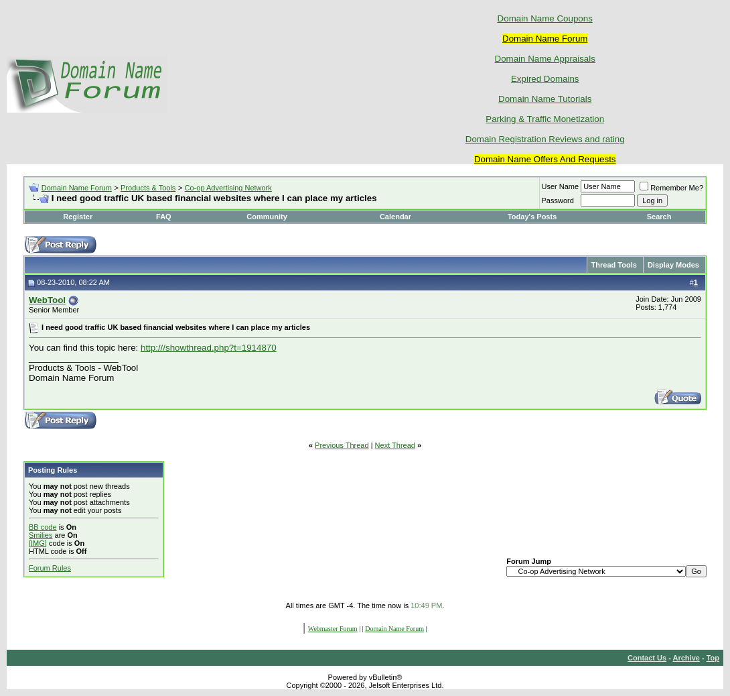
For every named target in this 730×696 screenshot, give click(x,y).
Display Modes (673, 265)
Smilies (40, 535)
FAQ (163, 217)
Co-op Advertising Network (228, 188)
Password (558, 200)
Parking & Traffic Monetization (545, 119)
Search (659, 217)
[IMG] (38, 543)
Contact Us (647, 658)
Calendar (395, 217)
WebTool (47, 300)
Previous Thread (342, 445)
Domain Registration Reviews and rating (545, 139)
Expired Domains (545, 79)
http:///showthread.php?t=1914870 (209, 348)
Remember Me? (671, 188)
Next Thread (395, 445)
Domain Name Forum (77, 188)
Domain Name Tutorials (544, 99)
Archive (686, 658)
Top (713, 658)
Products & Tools (148, 188)
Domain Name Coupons (545, 18)
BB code (43, 527)
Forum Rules (50, 568)
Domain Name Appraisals (545, 59)
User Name (560, 186)
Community (267, 217)
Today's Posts (532, 217)
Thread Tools (614, 265)
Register (77, 217)
